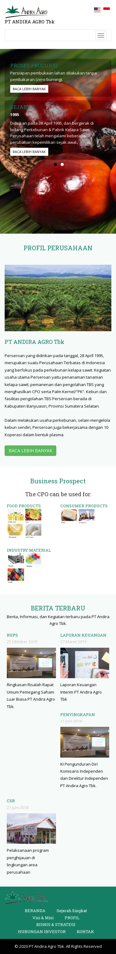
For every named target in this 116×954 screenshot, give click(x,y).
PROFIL (72, 917)
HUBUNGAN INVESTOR (42, 931)
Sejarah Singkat (72, 910)
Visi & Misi (43, 917)
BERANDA (35, 910)
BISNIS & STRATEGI (55, 924)
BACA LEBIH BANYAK (29, 89)
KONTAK (85, 931)
